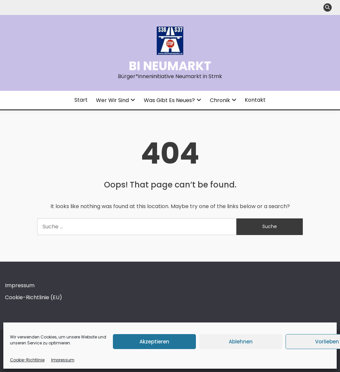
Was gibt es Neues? (169, 100)
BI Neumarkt (170, 65)
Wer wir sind (112, 100)
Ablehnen (241, 341)
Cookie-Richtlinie (27, 360)
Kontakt (255, 100)
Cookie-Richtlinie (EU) (33, 297)
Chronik (220, 100)
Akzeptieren (154, 341)
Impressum (62, 360)
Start (81, 100)
